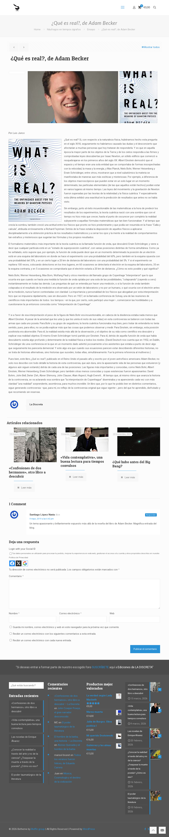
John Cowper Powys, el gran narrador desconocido (67, 712)
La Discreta (36, 404)
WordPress (89, 829)
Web (112, 613)
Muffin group (38, 829)
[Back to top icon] (153, 830)
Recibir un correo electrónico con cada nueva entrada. (42, 640)
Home (37, 29)
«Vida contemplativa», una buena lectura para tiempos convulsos (82, 461)
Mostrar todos (150, 47)
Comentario (16, 576)
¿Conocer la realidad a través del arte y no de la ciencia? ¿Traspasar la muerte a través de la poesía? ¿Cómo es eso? (24, 758)
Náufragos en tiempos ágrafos (64, 29)
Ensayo (91, 29)
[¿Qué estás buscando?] (26, 685)
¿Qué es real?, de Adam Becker (118, 29)
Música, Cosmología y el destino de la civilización (67, 777)
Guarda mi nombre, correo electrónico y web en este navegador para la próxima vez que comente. (66, 627)
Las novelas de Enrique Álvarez (23, 739)
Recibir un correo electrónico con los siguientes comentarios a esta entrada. (54, 633)
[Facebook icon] (145, 829)
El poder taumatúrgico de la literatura (26, 776)
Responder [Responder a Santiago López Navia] (151, 515)
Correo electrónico (70, 613)
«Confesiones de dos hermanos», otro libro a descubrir (27, 472)
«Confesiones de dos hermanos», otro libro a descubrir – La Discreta (67, 700)
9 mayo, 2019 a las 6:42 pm (42, 519)
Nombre (14, 613)
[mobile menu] (122, 7)
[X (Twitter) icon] (148, 829)
